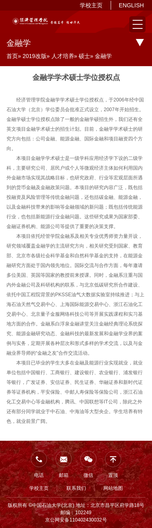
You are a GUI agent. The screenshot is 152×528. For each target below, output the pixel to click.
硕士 (84, 56)
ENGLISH (131, 5)
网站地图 (113, 488)
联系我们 (76, 488)
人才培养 (62, 56)
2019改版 (35, 56)
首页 (12, 56)
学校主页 (91, 5)
